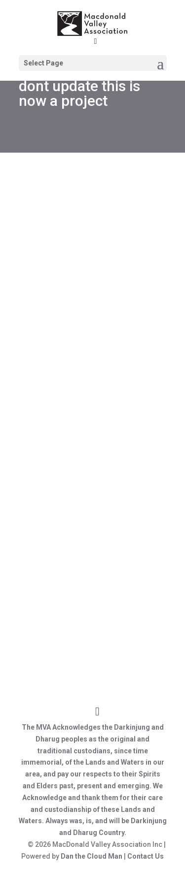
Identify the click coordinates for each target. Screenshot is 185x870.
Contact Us (145, 856)
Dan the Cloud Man (91, 856)
